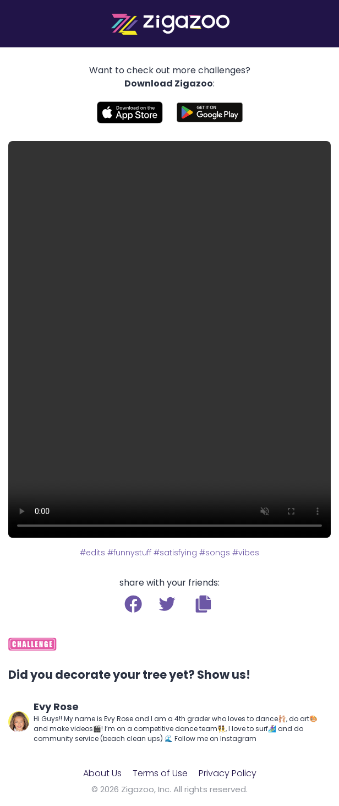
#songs (214, 552)
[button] (203, 603)
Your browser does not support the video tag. (169, 339)
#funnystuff (129, 552)
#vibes (245, 552)
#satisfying (175, 552)
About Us (102, 773)
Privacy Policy (227, 773)
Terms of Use (160, 773)
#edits (92, 552)
